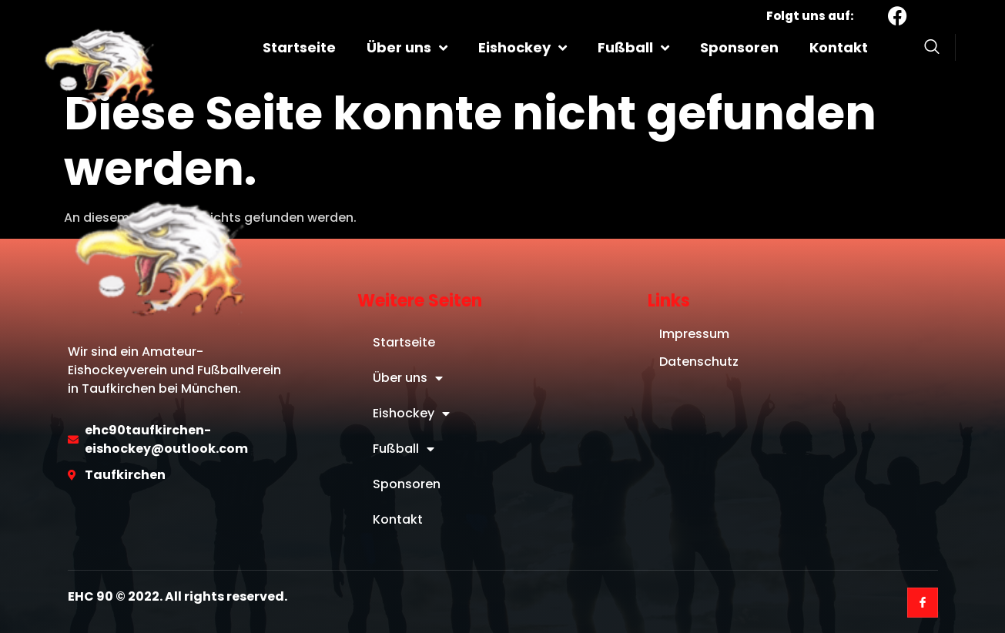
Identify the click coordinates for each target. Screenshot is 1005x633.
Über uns (407, 47)
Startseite (299, 47)
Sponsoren (739, 47)
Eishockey (522, 47)
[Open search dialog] (931, 49)
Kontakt (838, 47)
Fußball (633, 47)
